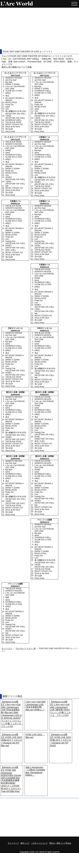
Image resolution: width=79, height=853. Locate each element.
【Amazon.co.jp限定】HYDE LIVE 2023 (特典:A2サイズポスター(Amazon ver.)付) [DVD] (60, 740)
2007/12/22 (44, 75)
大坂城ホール (44, 137)
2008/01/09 (44, 139)
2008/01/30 (15, 331)
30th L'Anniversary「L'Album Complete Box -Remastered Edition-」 (35, 771)
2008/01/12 (44, 204)
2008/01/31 (44, 331)
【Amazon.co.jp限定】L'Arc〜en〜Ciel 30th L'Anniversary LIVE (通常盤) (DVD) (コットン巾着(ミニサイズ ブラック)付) (60, 708)
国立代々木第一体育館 (15, 392)
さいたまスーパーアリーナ (15, 73)
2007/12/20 (15, 75)
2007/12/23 (15, 139)
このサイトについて (39, 843)
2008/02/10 (44, 459)
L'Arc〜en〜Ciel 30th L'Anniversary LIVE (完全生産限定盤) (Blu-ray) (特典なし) (35, 705)
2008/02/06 (15, 395)
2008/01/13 (44, 267)
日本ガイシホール (15, 328)
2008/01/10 (15, 204)
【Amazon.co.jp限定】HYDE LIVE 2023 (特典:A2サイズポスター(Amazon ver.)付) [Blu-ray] (11, 740)
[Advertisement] (39, 28)
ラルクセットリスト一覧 (25, 648)
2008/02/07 (44, 395)
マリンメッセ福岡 (44, 520)
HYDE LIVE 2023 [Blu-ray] (35, 736)
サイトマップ (13, 843)
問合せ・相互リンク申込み (60, 843)
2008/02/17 (15, 586)
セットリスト (7, 648)
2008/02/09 (15, 459)
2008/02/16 (44, 522)
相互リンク (25, 843)
